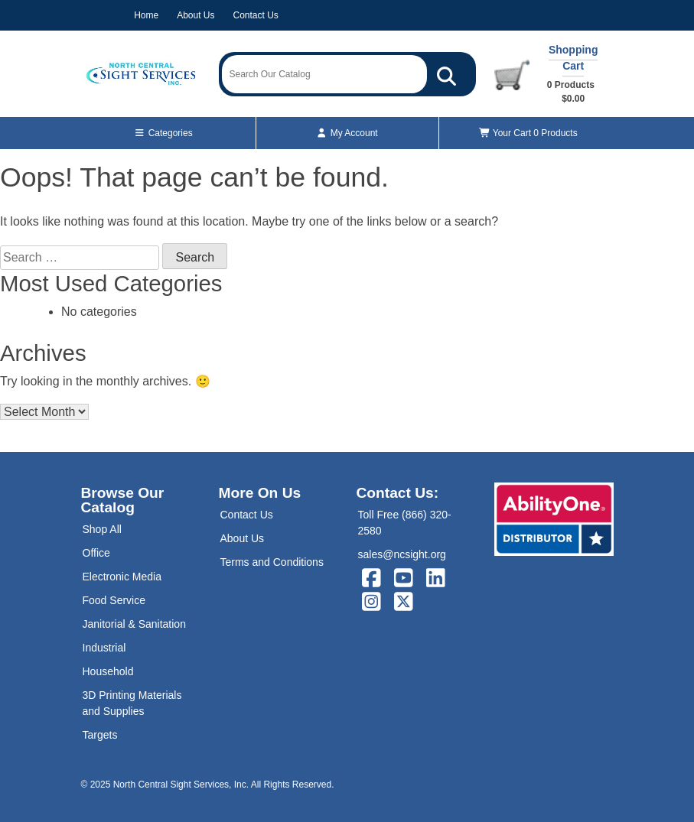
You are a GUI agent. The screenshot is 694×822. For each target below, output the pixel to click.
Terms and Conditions (272, 562)
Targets (100, 735)
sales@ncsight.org (402, 554)
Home (146, 15)
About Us (195, 15)
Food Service (114, 600)
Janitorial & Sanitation (134, 624)
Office (96, 553)
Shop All (102, 529)
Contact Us (256, 15)
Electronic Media (122, 576)
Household (108, 671)
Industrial (104, 648)
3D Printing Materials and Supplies (132, 703)
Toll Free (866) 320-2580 (404, 522)
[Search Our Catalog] (446, 74)
